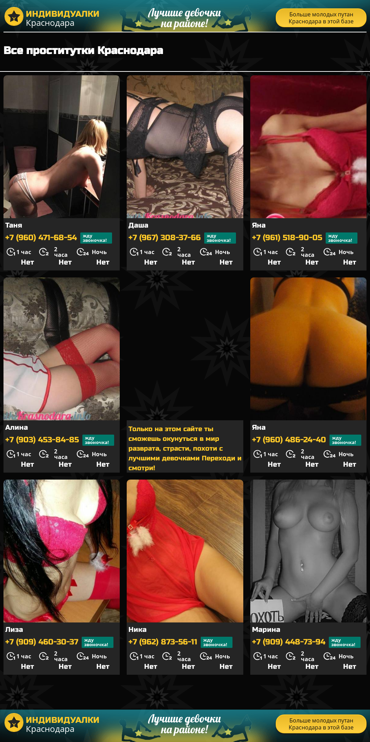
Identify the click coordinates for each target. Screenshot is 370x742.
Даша (138, 225)
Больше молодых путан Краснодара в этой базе (321, 17)
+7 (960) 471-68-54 (58, 238)
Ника (137, 629)
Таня (13, 225)
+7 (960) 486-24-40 (306, 440)
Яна (259, 225)
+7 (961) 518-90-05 (304, 238)
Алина (16, 427)
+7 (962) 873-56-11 (180, 642)
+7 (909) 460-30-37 (59, 642)
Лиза (14, 629)
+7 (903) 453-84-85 (59, 440)
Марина (266, 629)
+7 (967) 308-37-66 (182, 238)
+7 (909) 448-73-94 (306, 642)
